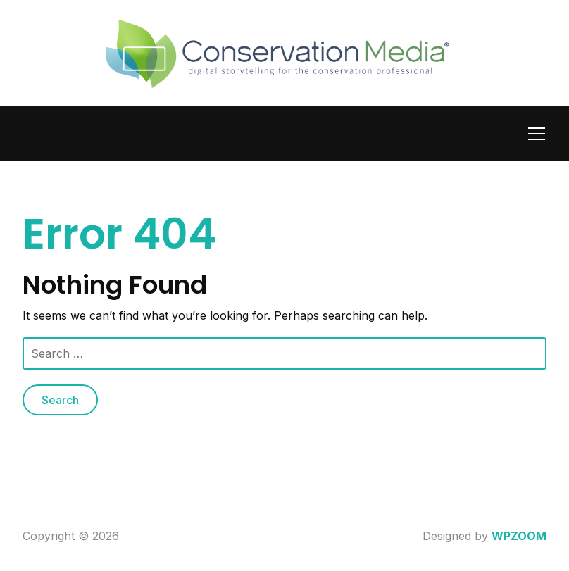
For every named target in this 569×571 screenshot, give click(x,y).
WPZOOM (519, 536)
